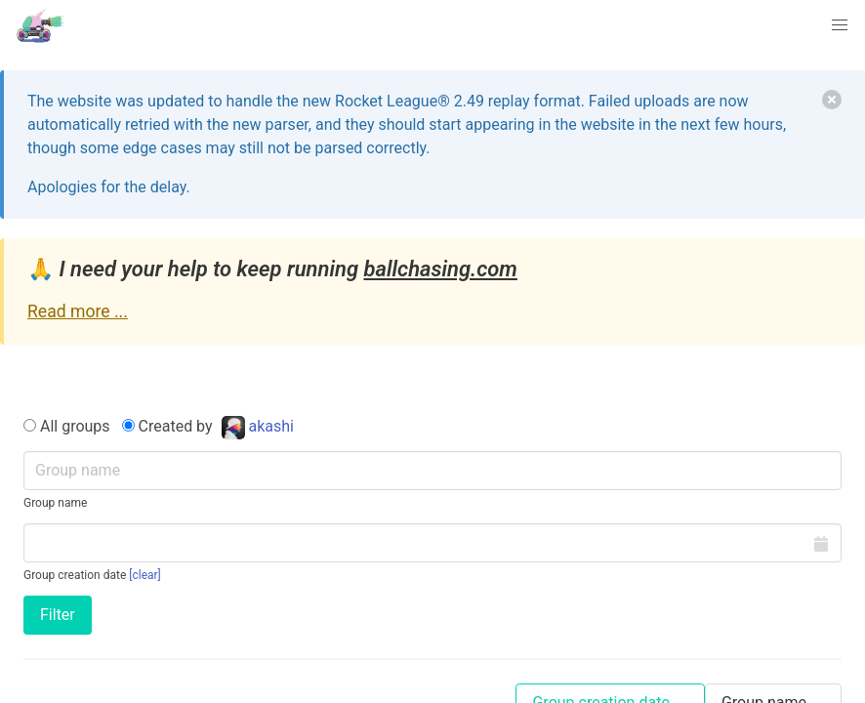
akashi (258, 426)
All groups (66, 426)
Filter (57, 614)
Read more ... (77, 311)
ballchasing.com (439, 269)
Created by (210, 427)
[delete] (832, 99)
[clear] (145, 575)
